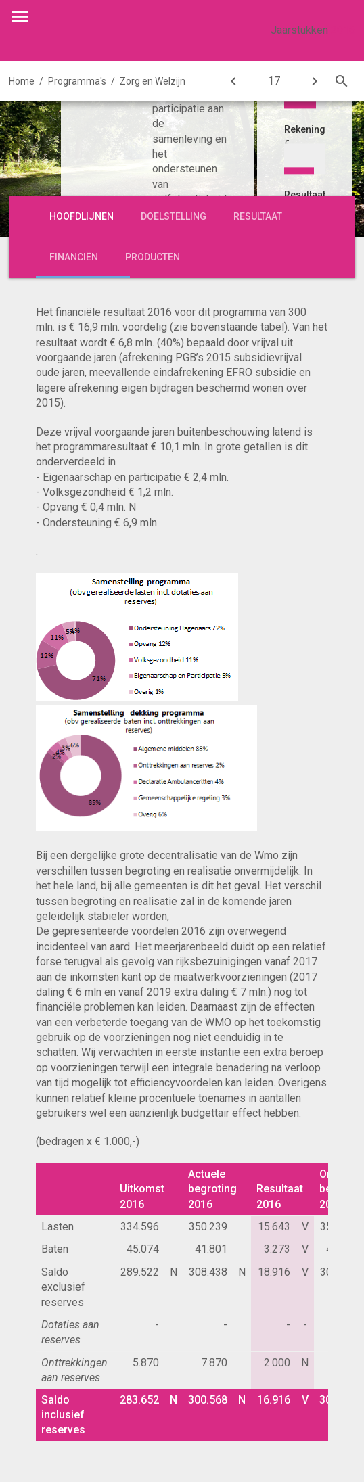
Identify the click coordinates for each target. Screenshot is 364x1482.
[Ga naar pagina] (274, 81)
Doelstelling (173, 216)
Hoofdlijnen (81, 216)
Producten (152, 257)
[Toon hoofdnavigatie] (20, 17)
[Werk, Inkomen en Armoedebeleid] (233, 81)
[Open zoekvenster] (341, 81)
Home (22, 81)
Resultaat (257, 216)
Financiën (73, 257)
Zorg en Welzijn (152, 81)
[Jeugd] (314, 81)
